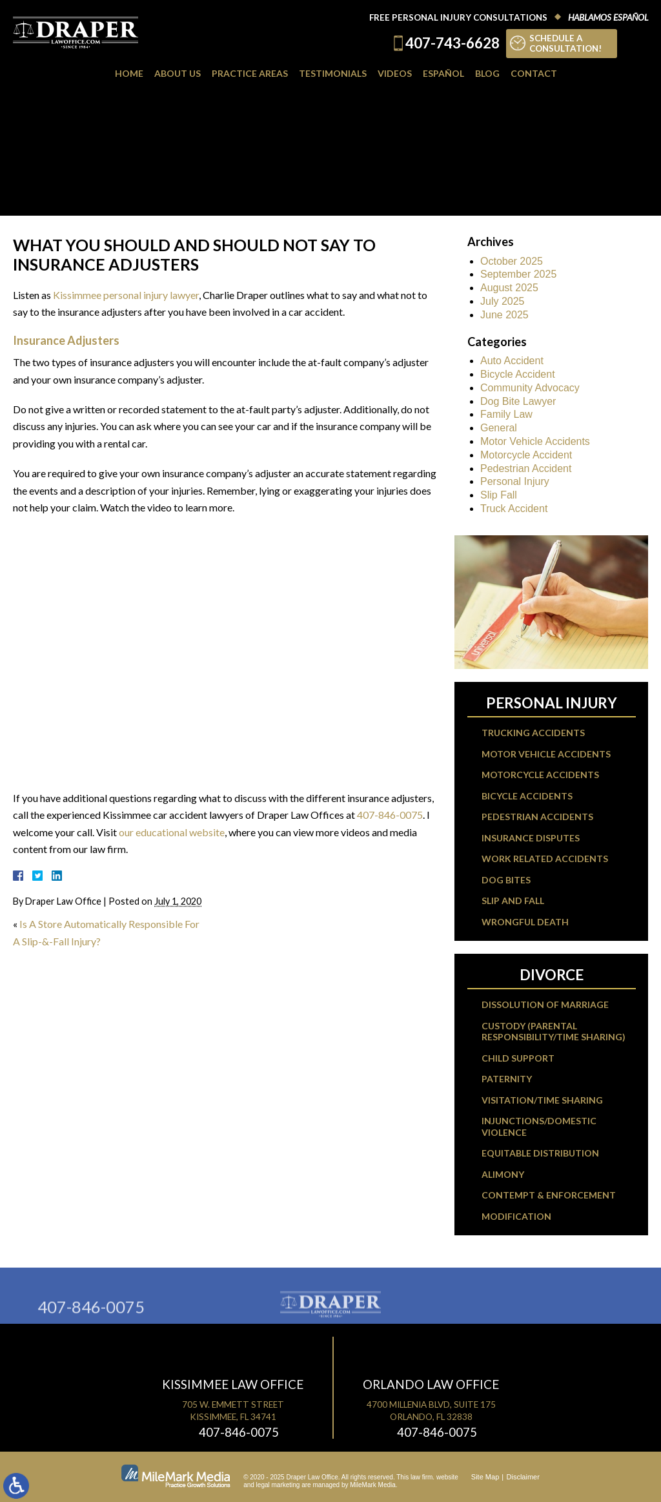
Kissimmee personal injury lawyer (126, 295)
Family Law (506, 414)
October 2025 (511, 261)
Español (443, 73)
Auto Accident (512, 360)
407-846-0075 (390, 814)
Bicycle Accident (517, 374)
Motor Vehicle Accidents (535, 441)
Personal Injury (514, 481)
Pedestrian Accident (525, 468)
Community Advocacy (530, 387)
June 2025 (504, 314)
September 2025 (518, 274)
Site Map (485, 1477)
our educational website (172, 832)
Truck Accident (513, 508)
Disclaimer (523, 1477)
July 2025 (502, 301)
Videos (395, 73)
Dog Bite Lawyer (518, 401)
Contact (534, 73)
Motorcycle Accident (526, 454)
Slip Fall (498, 494)
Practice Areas (250, 73)
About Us (177, 73)
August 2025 (509, 287)
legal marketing (278, 1484)
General (498, 427)
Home (129, 73)
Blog (487, 73)
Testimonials (333, 73)
